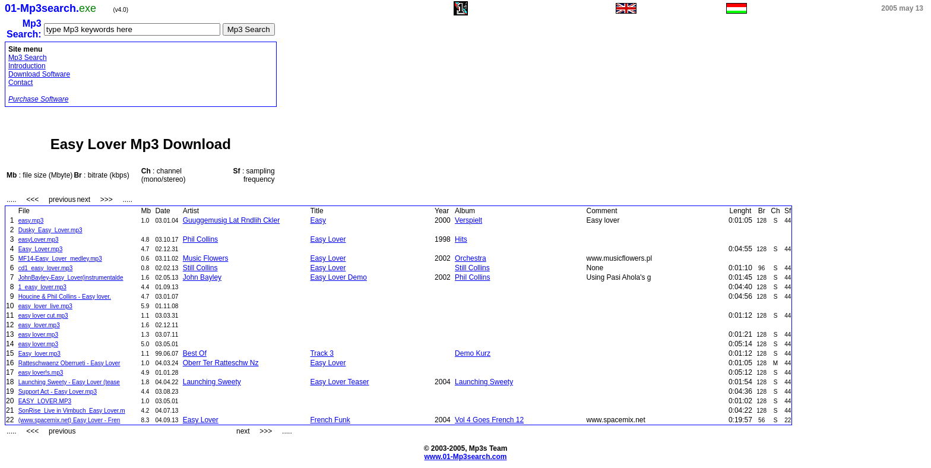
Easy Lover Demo (338, 277)
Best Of (195, 353)
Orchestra (470, 258)
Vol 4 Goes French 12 (489, 420)
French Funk (330, 420)
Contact (20, 82)
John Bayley (202, 277)
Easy (318, 220)
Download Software (39, 74)
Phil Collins (200, 239)
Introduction (27, 66)
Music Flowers (206, 258)
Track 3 (322, 353)
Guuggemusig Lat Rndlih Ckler (231, 220)
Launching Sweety (212, 382)
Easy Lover (328, 239)
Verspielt (468, 220)
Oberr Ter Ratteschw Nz (221, 363)
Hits (461, 239)
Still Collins (200, 268)
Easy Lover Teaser (339, 382)
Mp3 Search (27, 57)
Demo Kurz (472, 353)
